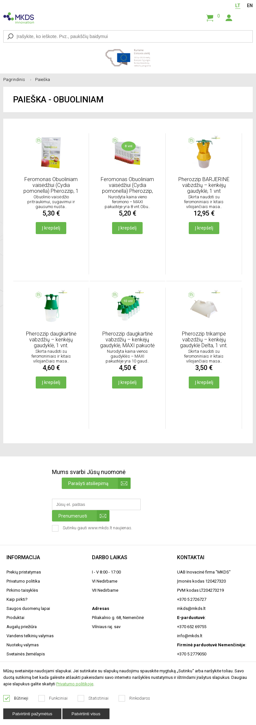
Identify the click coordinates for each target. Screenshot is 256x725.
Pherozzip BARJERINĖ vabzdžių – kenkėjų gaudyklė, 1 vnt (203, 185)
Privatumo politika (23, 581)
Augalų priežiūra (21, 626)
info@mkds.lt (189, 635)
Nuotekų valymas (22, 644)
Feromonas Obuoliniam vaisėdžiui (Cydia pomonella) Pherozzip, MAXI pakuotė (127, 185)
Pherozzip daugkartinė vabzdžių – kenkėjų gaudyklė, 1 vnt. (51, 340)
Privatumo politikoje (74, 683)
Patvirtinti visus (85, 713)
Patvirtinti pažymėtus (32, 713)
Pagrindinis (19, 79)
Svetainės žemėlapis (25, 654)
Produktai (15, 617)
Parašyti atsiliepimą (99, 483)
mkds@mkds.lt (191, 608)
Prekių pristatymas (23, 572)
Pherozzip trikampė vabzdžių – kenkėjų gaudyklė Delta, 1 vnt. (204, 340)
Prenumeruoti (83, 515)
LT (237, 5)
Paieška (42, 79)
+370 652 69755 (191, 626)
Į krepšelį (51, 228)
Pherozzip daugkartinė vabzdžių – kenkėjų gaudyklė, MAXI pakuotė (127, 340)
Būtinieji (16, 698)
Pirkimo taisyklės (22, 590)
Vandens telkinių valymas (30, 635)
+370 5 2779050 (191, 654)
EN (250, 5)
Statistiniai (93, 698)
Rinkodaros (134, 698)
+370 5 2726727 (191, 599)
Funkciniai (53, 698)
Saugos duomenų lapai (28, 608)
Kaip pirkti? (17, 599)
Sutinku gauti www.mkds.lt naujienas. (93, 528)
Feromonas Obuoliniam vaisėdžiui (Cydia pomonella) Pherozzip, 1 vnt (51, 185)
